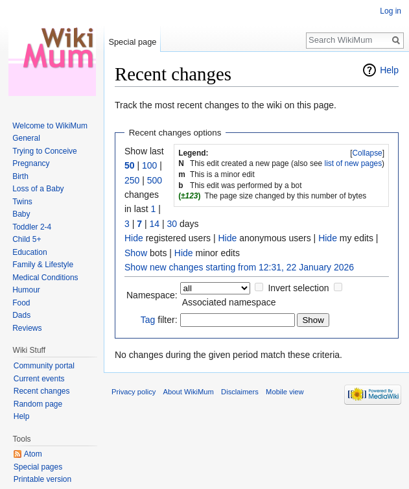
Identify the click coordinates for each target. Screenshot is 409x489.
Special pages (38, 466)
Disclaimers (240, 392)
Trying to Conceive (44, 151)
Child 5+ (26, 239)
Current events (39, 378)
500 (154, 180)
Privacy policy (133, 392)
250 (131, 180)
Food (21, 302)
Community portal (44, 365)
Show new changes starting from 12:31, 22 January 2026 (239, 267)
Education (29, 252)
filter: (159, 320)
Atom (33, 454)
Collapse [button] (367, 153)
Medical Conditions (45, 277)
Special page (132, 42)
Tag (148, 320)
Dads (21, 315)
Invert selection (298, 288)
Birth (20, 176)
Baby (21, 214)
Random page (38, 404)
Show (135, 253)
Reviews (26, 328)
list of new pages (353, 163)
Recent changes (42, 391)
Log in (390, 11)
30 (172, 224)
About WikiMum (188, 392)
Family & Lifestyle (42, 264)
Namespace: (152, 295)
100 (149, 165)
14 (154, 224)
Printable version (42, 479)
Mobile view (284, 392)
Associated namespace (229, 302)
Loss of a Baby (38, 188)
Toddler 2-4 (31, 227)
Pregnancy (30, 163)
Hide (133, 238)
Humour (26, 289)
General (26, 138)
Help (389, 70)
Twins (22, 201)
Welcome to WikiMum (50, 125)
